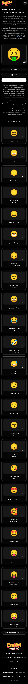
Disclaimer (14, 680)
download (14, 80)
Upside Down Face (14, 201)
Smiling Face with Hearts (14, 520)
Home (8, 653)
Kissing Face (14, 413)
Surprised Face (14, 222)
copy (14, 75)
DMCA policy (20, 676)
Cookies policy (8, 676)
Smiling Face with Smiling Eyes (14, 264)
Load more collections (14, 632)
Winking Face (14, 393)
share (14, 69)
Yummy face (14, 604)
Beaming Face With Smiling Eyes (14, 243)
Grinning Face (14, 161)
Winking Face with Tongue (14, 625)
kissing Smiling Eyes (14, 434)
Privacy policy (8, 672)
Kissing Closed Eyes (14, 455)
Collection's (17, 653)
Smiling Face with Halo (14, 286)
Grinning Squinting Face (14, 307)
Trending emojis (20, 657)
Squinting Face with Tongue (14, 583)
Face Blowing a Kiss (14, 477)
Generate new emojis (17, 36)
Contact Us (14, 661)
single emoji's (7, 657)
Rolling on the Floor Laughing (14, 351)
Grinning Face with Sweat (14, 372)
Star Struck (14, 541)
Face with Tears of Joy (14, 329)
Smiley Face (14, 180)
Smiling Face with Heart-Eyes (14, 499)
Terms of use (20, 672)
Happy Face (14, 141)
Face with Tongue (14, 562)
